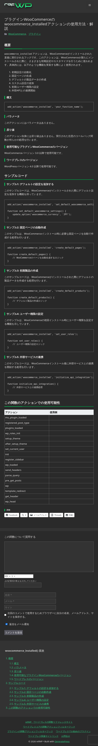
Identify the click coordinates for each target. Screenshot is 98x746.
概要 (10, 658)
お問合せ (65, 736)
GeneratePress (62, 741)
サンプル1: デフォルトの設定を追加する (36, 688)
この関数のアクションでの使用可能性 (29, 707)
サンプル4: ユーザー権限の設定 (31, 700)
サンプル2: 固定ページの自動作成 (32, 692)
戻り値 (17, 671)
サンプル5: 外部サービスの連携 (31, 703)
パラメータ (20, 667)
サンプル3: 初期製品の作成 (29, 696)
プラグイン (35, 34)
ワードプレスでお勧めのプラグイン (73, 731)
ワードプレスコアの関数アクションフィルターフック (49, 726)
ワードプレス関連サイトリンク (43, 736)
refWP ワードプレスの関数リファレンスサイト (49, 722)
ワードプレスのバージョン (29, 679)
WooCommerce (17, 34)
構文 (16, 663)
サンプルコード (17, 683)
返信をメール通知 (16, 624)
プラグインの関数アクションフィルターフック (30, 731)
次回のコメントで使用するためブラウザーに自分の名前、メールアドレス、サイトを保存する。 (51, 614)
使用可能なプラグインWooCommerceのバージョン (42, 675)
